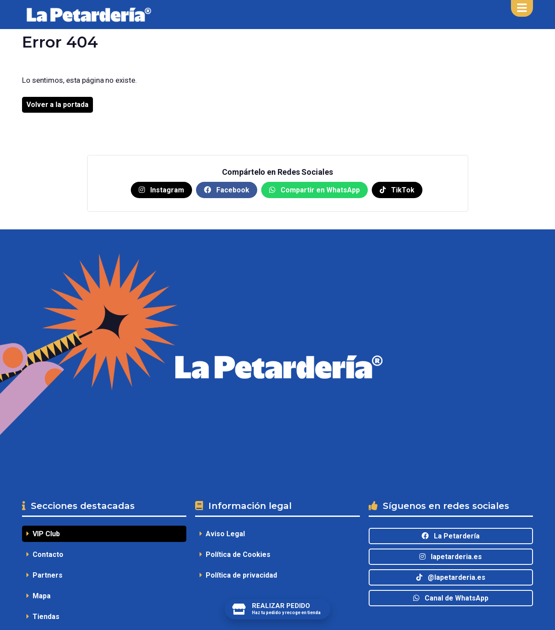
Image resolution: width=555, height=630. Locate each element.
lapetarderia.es (450, 557)
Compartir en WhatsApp (314, 190)
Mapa (38, 596)
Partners (44, 575)
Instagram (161, 190)
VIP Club (43, 534)
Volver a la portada (57, 104)
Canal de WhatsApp (450, 598)
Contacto (44, 554)
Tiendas (42, 616)
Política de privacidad (238, 575)
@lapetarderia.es (450, 577)
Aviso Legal (222, 534)
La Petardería (451, 536)
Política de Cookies (235, 554)
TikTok (397, 190)
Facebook (226, 190)
